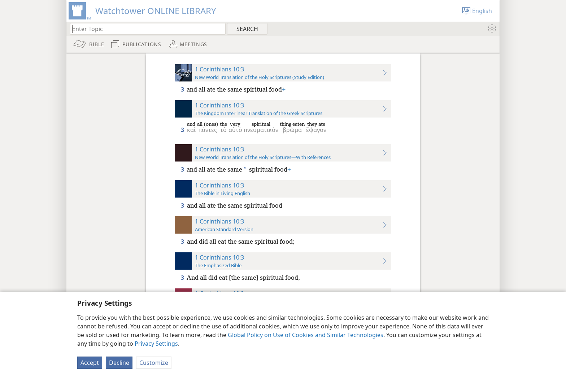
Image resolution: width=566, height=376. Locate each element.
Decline (119, 363)
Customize (153, 363)
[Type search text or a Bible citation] (144, 28)
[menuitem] (491, 28)
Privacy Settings (156, 344)
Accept (89, 363)
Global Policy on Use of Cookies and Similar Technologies (305, 335)
